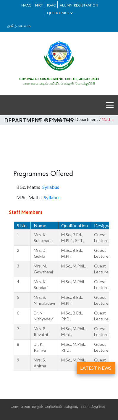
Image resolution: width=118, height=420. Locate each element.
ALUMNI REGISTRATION (79, 5)
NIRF (39, 5)
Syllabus (50, 187)
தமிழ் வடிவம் (18, 25)
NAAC (26, 5)
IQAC (51, 5)
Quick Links (60, 13)
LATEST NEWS (95, 368)
